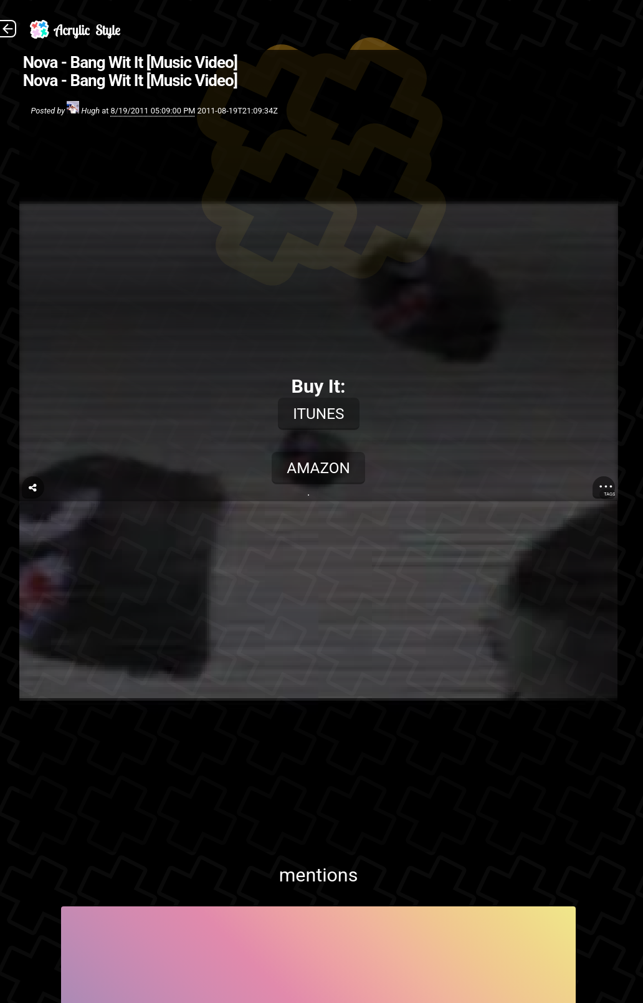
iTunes (318, 414)
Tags (609, 494)
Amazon (318, 468)
